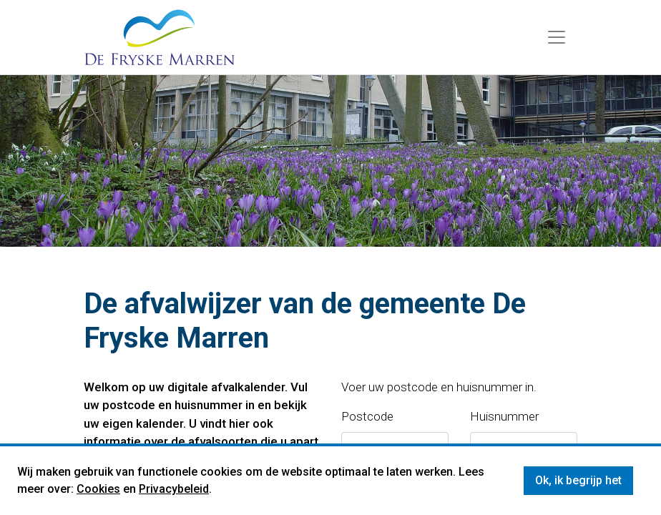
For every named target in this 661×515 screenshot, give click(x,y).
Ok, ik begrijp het (578, 480)
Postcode (367, 416)
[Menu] (557, 37)
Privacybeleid (174, 489)
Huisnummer (504, 416)
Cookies (98, 489)
